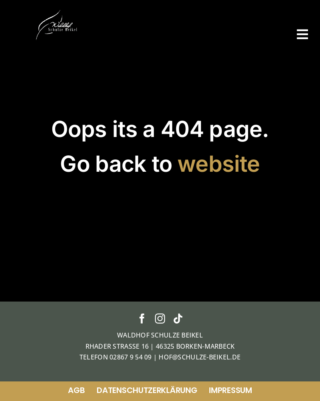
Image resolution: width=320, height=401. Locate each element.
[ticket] (57, 11)
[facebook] (142, 319)
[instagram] (160, 319)
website (218, 163)
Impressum (230, 390)
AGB (76, 390)
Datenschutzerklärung (147, 390)
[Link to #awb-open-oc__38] (302, 34)
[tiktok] (178, 319)
